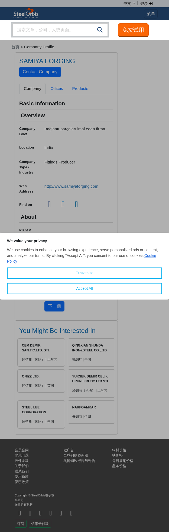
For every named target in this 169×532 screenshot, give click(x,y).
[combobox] (60, 29)
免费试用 (133, 30)
